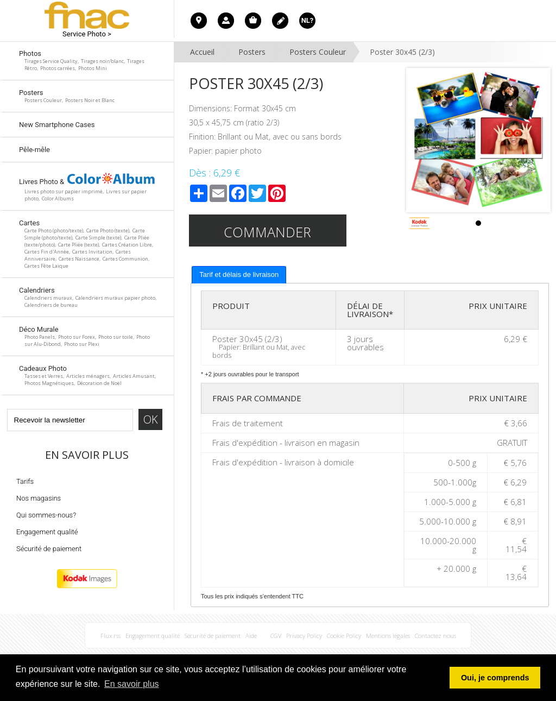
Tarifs (25, 481)
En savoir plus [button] (131, 684)
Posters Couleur (317, 52)
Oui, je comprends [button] (495, 677)
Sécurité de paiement (48, 549)
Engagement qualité (47, 532)
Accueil (202, 52)
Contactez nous (435, 635)
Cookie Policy (344, 635)
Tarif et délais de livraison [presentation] (239, 274)
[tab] (239, 274)
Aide (251, 635)
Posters (252, 52)
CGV (275, 635)
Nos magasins (38, 498)
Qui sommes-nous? (46, 515)
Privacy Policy (304, 635)
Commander (267, 232)
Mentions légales (388, 635)
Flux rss (110, 635)
